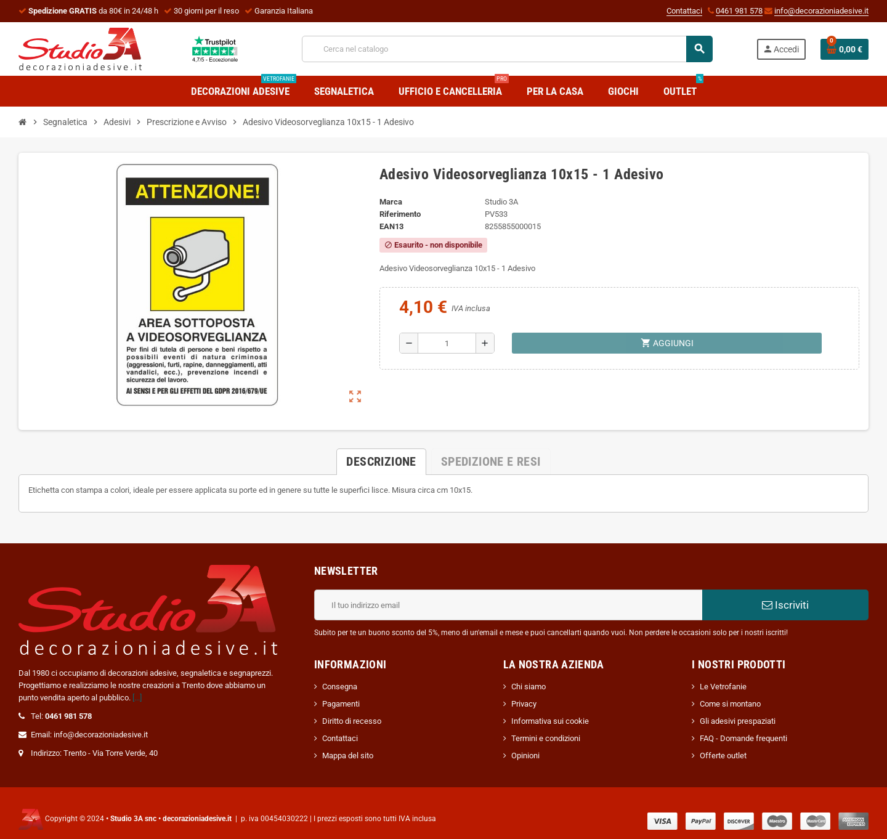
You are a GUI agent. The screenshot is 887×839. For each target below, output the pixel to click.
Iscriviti (785, 605)
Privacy (524, 703)
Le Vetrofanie (723, 686)
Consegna (339, 686)
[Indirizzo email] (508, 605)
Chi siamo (528, 686)
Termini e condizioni (545, 738)
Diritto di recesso (351, 721)
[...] (137, 697)
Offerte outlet (723, 755)
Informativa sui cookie (550, 721)
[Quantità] (447, 343)
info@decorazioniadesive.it (821, 10)
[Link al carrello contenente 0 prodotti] (844, 49)
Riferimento (400, 214)
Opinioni (525, 755)
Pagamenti (341, 703)
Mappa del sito (347, 755)
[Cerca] (507, 49)
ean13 (391, 226)
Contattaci (684, 10)
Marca (390, 201)
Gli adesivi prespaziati (738, 721)
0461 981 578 (739, 10)
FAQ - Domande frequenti (743, 738)
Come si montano (730, 703)
